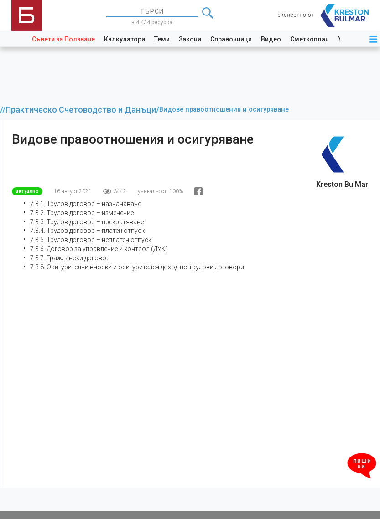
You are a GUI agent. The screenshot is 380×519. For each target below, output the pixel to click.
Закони (190, 39)
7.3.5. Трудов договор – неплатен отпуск (90, 239)
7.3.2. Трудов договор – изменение (82, 212)
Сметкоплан (309, 39)
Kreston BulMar (342, 184)
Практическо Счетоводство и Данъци (80, 110)
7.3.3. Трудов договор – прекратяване (87, 222)
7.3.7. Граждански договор (70, 258)
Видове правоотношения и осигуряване (224, 109)
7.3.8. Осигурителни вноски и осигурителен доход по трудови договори (137, 267)
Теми (162, 39)
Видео (271, 39)
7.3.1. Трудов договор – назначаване (85, 203)
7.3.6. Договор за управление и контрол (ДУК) (99, 248)
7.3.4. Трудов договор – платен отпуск (87, 230)
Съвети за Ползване (63, 39)
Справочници (231, 39)
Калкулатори (124, 39)
